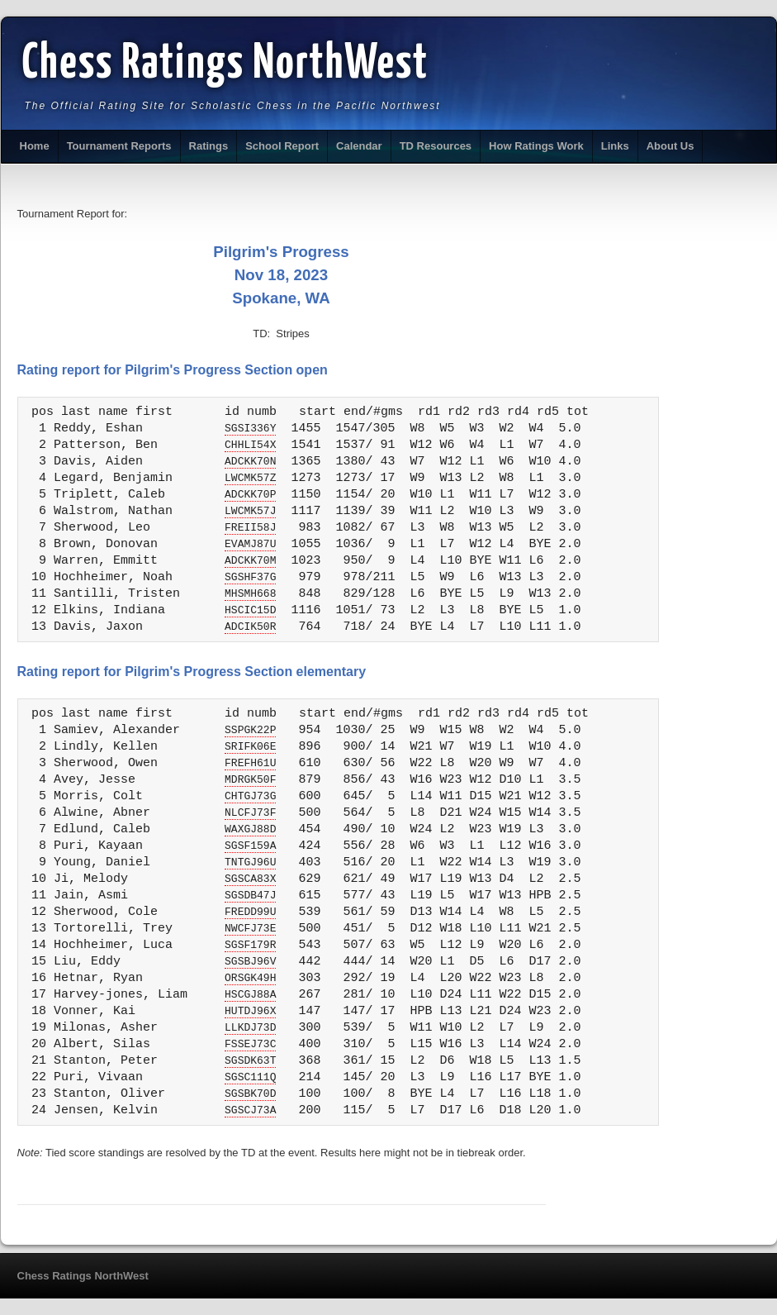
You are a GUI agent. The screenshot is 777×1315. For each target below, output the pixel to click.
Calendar (359, 146)
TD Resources (435, 146)
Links (615, 146)
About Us (670, 146)
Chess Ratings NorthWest (225, 64)
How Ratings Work (536, 146)
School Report (282, 146)
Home (35, 146)
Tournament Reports (119, 146)
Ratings (209, 146)
